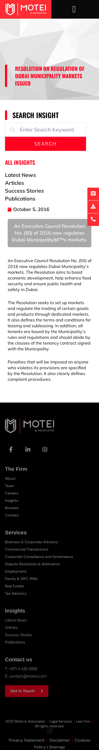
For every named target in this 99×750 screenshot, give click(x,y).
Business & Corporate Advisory (31, 542)
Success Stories (18, 634)
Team (9, 485)
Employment (16, 571)
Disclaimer (59, 745)
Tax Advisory (16, 593)
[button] (74, 9)
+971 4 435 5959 (23, 669)
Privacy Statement (27, 745)
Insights (11, 500)
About (10, 478)
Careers (11, 493)
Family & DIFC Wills (21, 578)
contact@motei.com (28, 676)
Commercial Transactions (27, 549)
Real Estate (14, 586)
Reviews (12, 507)
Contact (12, 515)
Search (45, 144)
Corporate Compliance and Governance (39, 556)
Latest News (16, 620)
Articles (11, 627)
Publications (15, 642)
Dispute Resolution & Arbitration (32, 564)
